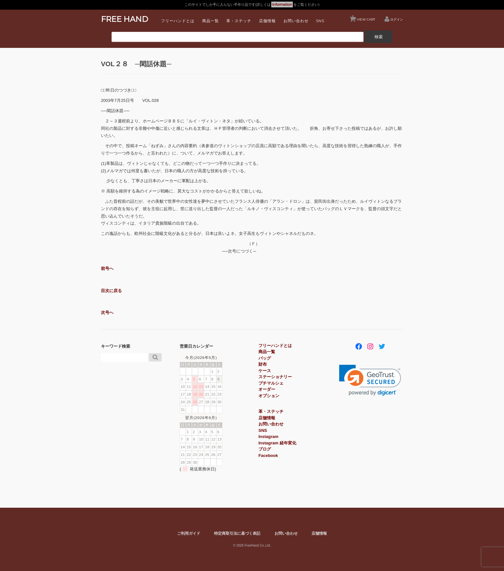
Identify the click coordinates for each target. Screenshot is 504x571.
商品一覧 (210, 20)
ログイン (396, 19)
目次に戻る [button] (111, 290)
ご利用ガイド (188, 533)
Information (282, 4)
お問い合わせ (296, 20)
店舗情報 (267, 20)
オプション (268, 395)
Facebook (268, 455)
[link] (370, 380)
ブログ (264, 449)
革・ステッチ (238, 20)
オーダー (266, 389)
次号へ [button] (107, 312)
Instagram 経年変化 (277, 443)
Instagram (268, 436)
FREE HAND (124, 19)
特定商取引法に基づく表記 (237, 533)
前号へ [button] (107, 268)
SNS (320, 20)
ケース (264, 370)
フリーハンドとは (177, 20)
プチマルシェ (271, 383)
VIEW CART (363, 17)
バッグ (264, 358)
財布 (262, 364)
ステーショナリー (275, 376)
